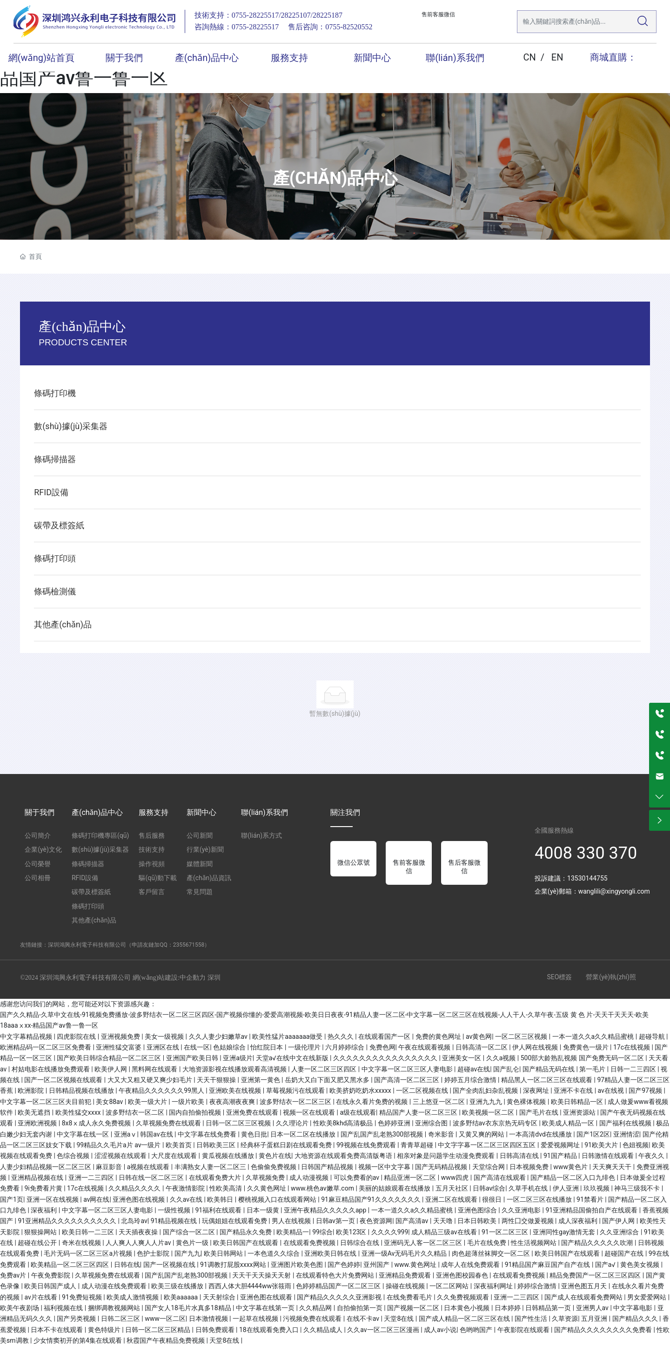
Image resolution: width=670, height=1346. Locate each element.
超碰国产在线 (624, 1253)
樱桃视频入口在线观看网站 (278, 1199)
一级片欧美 (189, 1101)
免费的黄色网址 (438, 1036)
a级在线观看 (358, 1112)
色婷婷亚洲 (395, 1123)
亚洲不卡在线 (574, 1090)
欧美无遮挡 (35, 1112)
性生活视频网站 (534, 1242)
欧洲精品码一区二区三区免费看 (46, 1047)
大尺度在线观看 (174, 1155)
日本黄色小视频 (467, 1308)
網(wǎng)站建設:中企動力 (169, 977)
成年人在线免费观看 (471, 1264)
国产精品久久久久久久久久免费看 (603, 1329)
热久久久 (341, 1036)
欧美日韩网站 (224, 1253)
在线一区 (197, 1047)
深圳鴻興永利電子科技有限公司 (87, 945)
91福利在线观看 (219, 1210)
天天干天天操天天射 (262, 1275)
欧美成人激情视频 (133, 1297)
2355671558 (188, 945)
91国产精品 (560, 1155)
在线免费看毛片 (410, 1297)
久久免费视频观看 (463, 1297)
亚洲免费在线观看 (253, 1112)
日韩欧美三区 (216, 1145)
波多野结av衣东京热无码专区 (496, 1123)
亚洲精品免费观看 (405, 1275)
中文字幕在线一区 (83, 1134)
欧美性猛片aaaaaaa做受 (288, 1036)
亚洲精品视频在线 (38, 1177)
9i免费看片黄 (44, 1188)
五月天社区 (452, 1188)
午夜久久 (652, 1155)
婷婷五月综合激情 (471, 1080)
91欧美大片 (601, 1145)
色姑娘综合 (230, 1047)
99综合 (322, 1232)
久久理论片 (293, 1123)
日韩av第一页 (336, 1221)
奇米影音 (442, 1134)
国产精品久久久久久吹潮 (597, 1242)
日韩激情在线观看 (608, 1155)
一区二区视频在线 (422, 1090)
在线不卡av (364, 1318)
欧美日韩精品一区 (577, 1101)
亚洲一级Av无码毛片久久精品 (405, 1253)
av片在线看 (41, 1297)
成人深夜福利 (578, 1221)
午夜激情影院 (186, 1188)
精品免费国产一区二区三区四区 (595, 1275)
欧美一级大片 (148, 1101)
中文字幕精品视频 (27, 1036)
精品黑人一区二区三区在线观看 (547, 1080)
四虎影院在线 (77, 1036)
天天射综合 (220, 1297)
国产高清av (412, 1221)
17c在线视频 (632, 1047)
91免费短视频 (82, 1297)
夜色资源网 (376, 1221)
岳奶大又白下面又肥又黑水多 (328, 1080)
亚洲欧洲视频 (38, 1123)
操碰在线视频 (406, 1286)
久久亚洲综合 (620, 1232)
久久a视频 (501, 1058)
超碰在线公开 (38, 1242)
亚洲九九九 (486, 1101)
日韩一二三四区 (633, 1069)
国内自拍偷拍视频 (195, 1112)
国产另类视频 (77, 1318)
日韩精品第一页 (548, 1308)
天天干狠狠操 (217, 1080)
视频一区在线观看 (309, 1112)
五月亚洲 (595, 1318)
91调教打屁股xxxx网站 (234, 1264)
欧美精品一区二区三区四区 (70, 1264)
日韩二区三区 (121, 1318)
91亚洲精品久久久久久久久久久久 (68, 1221)
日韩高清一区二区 (482, 1047)
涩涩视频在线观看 (121, 1155)
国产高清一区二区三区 (407, 1080)
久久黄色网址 (267, 1188)
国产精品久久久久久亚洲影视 (340, 1297)
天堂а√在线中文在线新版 (293, 1058)
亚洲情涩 (626, 1134)
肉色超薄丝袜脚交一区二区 (491, 1253)
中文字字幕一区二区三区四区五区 (487, 1145)
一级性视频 (175, 1210)
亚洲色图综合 (478, 1210)
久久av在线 (187, 1199)
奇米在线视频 (82, 1242)
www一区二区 (165, 1318)
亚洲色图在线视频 (139, 1199)
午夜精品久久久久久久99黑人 (162, 1090)
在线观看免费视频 (310, 1242)
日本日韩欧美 (477, 1221)
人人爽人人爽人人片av (139, 1242)
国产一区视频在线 (170, 1264)
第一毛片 (593, 1069)
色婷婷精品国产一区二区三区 (339, 1286)
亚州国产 (377, 1264)
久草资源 (565, 1318)
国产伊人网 (619, 1221)
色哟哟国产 (477, 1329)
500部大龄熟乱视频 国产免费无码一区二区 (583, 1058)
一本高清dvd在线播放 (541, 1134)
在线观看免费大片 (215, 1177)
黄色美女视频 (640, 1264)
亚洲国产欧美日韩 (193, 1058)
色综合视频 (74, 1155)
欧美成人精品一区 (569, 1123)
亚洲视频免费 (121, 1036)
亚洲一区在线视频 (53, 1199)
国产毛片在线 (539, 1112)
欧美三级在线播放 (178, 1286)
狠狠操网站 (41, 1232)
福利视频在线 (64, 1308)
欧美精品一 (292, 1232)
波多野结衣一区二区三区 (296, 1101)
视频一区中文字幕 (385, 1167)
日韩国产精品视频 (328, 1167)
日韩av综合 (489, 1188)
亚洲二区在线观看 (452, 1199)
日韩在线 (127, 1264)
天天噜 (443, 1221)
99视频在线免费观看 (366, 1145)
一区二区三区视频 (522, 1036)
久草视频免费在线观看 (169, 1123)
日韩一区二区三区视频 (239, 1123)
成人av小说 (440, 1329)
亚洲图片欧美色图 (297, 1264)
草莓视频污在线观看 (296, 1090)
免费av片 (14, 1275)
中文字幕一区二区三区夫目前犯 (46, 1101)
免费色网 (382, 1047)
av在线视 (612, 1090)
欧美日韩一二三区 (88, 1232)
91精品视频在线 (175, 1221)
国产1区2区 (593, 1134)
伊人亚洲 (566, 1188)
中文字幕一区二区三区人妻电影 (408, 1069)
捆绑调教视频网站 (114, 1308)
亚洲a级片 (238, 1058)
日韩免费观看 (215, 1329)
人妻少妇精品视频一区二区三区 (46, 1167)
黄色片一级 (193, 1242)
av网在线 (96, 1199)
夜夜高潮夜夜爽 (232, 1101)
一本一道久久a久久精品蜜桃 (594, 1036)
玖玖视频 (597, 1188)
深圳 (214, 977)
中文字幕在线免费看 (208, 1134)
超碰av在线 (473, 1069)
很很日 (492, 1199)
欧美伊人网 (111, 1069)
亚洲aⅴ (125, 1134)
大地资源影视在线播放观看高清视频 (235, 1069)
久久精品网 (316, 1308)
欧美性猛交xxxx (78, 1112)
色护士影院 (154, 1253)
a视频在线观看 (149, 1167)
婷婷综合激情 (537, 1286)
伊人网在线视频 (535, 1047)
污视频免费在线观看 (313, 1318)
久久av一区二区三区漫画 (384, 1329)
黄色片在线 (275, 1155)
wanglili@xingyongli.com (614, 891)
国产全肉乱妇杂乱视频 (486, 1090)
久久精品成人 (323, 1329)
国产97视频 (646, 1090)
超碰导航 (652, 1036)
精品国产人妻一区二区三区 (419, 1112)
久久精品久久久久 (135, 1188)
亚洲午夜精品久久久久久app (326, 1210)
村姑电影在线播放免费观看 (51, 1069)
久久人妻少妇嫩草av (219, 1036)
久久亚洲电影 (522, 1210)
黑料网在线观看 (155, 1069)
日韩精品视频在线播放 (82, 1090)
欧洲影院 (31, 1090)
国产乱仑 (506, 1069)
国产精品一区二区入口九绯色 (573, 1177)
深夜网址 (536, 1090)
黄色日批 (254, 1134)
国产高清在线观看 (500, 1177)
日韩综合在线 (360, 1242)
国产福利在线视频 (626, 1123)
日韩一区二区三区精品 (158, 1329)
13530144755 (587, 878)
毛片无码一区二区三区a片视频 (89, 1253)
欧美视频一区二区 (489, 1112)
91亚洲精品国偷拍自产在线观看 (592, 1210)
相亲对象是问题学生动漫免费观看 (446, 1155)
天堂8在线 (399, 1318)
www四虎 (455, 1177)
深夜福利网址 (494, 1286)
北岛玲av (134, 1221)
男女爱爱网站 (647, 1297)
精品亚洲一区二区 (410, 1177)
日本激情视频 (209, 1318)
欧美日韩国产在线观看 (246, 1242)
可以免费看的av (357, 1177)
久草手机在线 (529, 1188)
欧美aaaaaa (182, 1297)
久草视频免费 (266, 1177)
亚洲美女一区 (462, 1058)
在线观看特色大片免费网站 (335, 1275)
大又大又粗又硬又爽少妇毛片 (150, 1080)
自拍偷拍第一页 (360, 1308)
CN (529, 57)
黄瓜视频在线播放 (228, 1155)
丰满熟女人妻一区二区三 (211, 1167)
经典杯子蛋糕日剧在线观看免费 (287, 1145)
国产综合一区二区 (189, 1232)
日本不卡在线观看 (57, 1329)
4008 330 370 (586, 853)
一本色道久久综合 (274, 1253)
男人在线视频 (292, 1221)
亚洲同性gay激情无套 (564, 1232)
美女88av (110, 1101)
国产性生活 (532, 1318)
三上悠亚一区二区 (439, 1101)
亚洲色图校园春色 (462, 1275)
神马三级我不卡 (637, 1188)
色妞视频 (636, 1145)
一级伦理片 (305, 1047)
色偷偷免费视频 (274, 1167)
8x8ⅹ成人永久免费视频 (97, 1123)
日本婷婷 (508, 1308)
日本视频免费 (529, 1167)
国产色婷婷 (344, 1264)
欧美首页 (179, 1145)
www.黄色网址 (416, 1264)
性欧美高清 (226, 1188)
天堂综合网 (489, 1167)
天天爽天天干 (612, 1167)
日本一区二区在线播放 (303, 1134)
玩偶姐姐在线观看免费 (235, 1221)
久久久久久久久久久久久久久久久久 (386, 1058)
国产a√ (606, 1264)
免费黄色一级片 (586, 1047)
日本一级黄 (264, 1210)
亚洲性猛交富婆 (119, 1047)
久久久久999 (390, 1232)
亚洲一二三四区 (91, 1177)
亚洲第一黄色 (261, 1080)
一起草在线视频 (256, 1318)
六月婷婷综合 (345, 1047)
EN (557, 57)
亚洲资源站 (580, 1112)
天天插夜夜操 (139, 1232)
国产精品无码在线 (549, 1069)
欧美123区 (352, 1232)
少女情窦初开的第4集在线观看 (78, 1340)
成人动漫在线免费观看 (114, 1286)
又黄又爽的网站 (482, 1134)
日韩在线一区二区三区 (152, 1177)
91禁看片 (590, 1199)
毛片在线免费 (487, 1242)
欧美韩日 (220, 1199)
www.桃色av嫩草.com (323, 1188)
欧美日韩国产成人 (51, 1286)
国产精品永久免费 (246, 1232)
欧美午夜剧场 (20, 1308)
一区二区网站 (449, 1286)
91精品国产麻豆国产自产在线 (548, 1264)
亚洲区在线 (164, 1047)
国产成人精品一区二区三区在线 (465, 1318)
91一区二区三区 (505, 1232)
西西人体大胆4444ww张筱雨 (250, 1286)
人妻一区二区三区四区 (324, 1069)
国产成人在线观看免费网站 (584, 1297)
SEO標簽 (559, 977)
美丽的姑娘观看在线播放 (395, 1188)
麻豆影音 (109, 1167)
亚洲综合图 (432, 1123)
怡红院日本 (267, 1047)
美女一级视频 (165, 1036)
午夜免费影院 (51, 1275)
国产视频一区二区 (414, 1308)
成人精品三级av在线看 (444, 1232)
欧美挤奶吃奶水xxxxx (361, 1090)
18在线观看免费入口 (269, 1329)
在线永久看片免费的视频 (372, 1101)
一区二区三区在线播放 (540, 1199)
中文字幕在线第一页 (266, 1308)
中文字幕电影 (633, 1308)
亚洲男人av (593, 1308)
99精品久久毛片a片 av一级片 (119, 1145)
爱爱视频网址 (561, 1145)
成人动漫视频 (309, 1177)
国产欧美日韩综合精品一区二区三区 (109, 1058)
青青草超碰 (418, 1145)
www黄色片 (571, 1167)
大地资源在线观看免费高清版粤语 (344, 1155)
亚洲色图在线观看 (267, 1297)
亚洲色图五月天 (584, 1286)
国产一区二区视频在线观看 (64, 1080)
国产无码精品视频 (442, 1167)
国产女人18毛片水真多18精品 (189, 1308)
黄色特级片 (105, 1329)
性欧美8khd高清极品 (344, 1123)
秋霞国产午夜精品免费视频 (166, 1340)
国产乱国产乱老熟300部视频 (383, 1134)
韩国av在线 (157, 1134)
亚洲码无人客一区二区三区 (423, 1242)
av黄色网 (479, 1036)
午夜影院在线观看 (524, 1329)
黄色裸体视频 (527, 1101)
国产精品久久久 (635, 1318)
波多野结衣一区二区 (136, 1112)
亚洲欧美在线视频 (235, 1090)
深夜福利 (44, 1210)
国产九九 (187, 1253)
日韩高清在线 (520, 1155)
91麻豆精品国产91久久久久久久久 (371, 1199)
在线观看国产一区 (385, 1036)
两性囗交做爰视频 (528, 1221)
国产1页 (11, 1199)
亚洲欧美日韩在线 (331, 1253)
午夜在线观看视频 (425, 1047)
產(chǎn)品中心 (335, 178)
